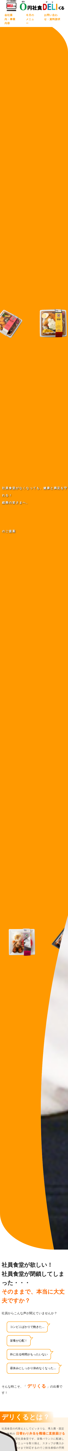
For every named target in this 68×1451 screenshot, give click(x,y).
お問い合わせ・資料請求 (52, 17)
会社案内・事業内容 (10, 19)
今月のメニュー (30, 19)
